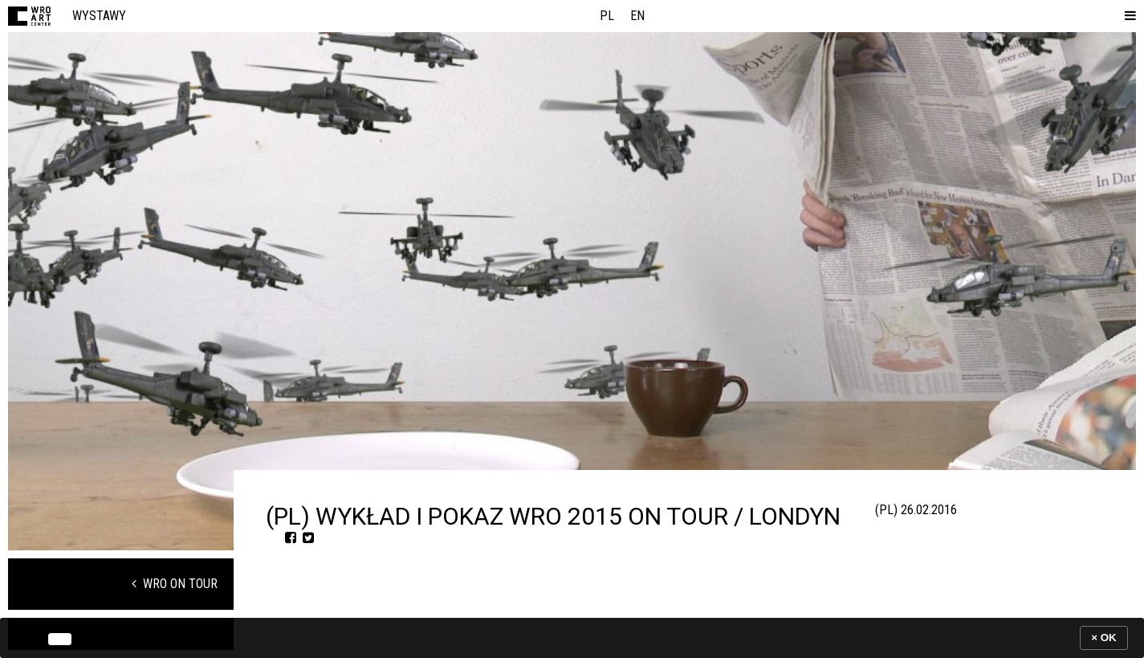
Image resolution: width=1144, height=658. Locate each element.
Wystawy (99, 15)
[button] (1127, 16)
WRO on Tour (175, 583)
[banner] (572, 637)
